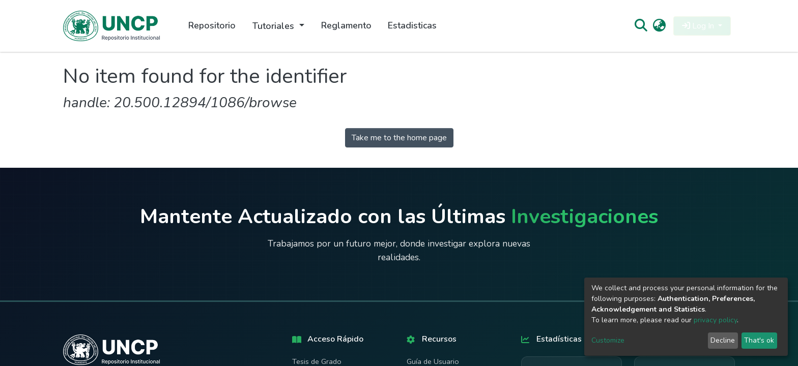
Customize (607, 340)
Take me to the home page (399, 137)
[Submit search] (640, 26)
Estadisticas (412, 25)
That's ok (759, 340)
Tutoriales (274, 26)
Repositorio (212, 25)
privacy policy (715, 320)
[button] (659, 26)
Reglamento (346, 25)
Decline (722, 340)
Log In (699, 26)
